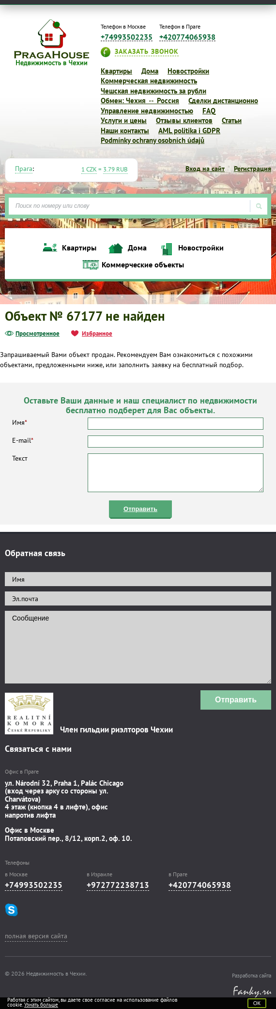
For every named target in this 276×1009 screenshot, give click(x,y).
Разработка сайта (251, 975)
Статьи (232, 120)
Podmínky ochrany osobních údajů (152, 140)
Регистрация (252, 168)
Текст (137, 472)
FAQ (208, 110)
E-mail (137, 441)
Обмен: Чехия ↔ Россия (140, 100)
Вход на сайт (205, 168)
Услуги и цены (124, 120)
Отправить (140, 508)
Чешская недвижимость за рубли (153, 90)
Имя (137, 424)
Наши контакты (125, 130)
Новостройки (188, 71)
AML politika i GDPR (189, 130)
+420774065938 (187, 37)
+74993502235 (127, 37)
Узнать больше (41, 1004)
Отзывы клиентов (184, 120)
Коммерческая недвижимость (149, 80)
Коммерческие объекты (143, 264)
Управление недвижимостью (147, 110)
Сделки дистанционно (223, 100)
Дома (149, 71)
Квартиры (116, 71)
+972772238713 (118, 885)
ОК (257, 1003)
